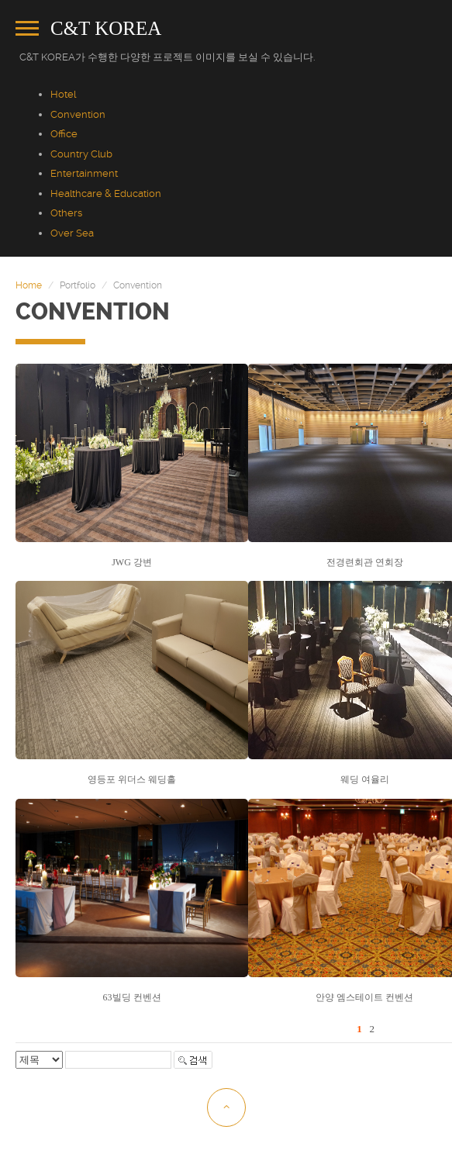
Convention (77, 114)
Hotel (63, 94)
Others (66, 213)
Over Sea (72, 233)
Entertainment (84, 173)
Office (64, 134)
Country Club (81, 154)
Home (29, 285)
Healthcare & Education (105, 193)
